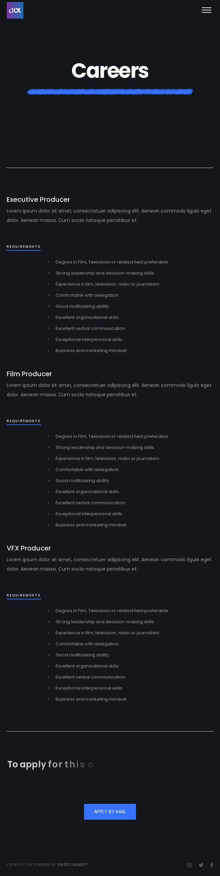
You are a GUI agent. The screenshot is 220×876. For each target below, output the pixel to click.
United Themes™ (72, 864)
